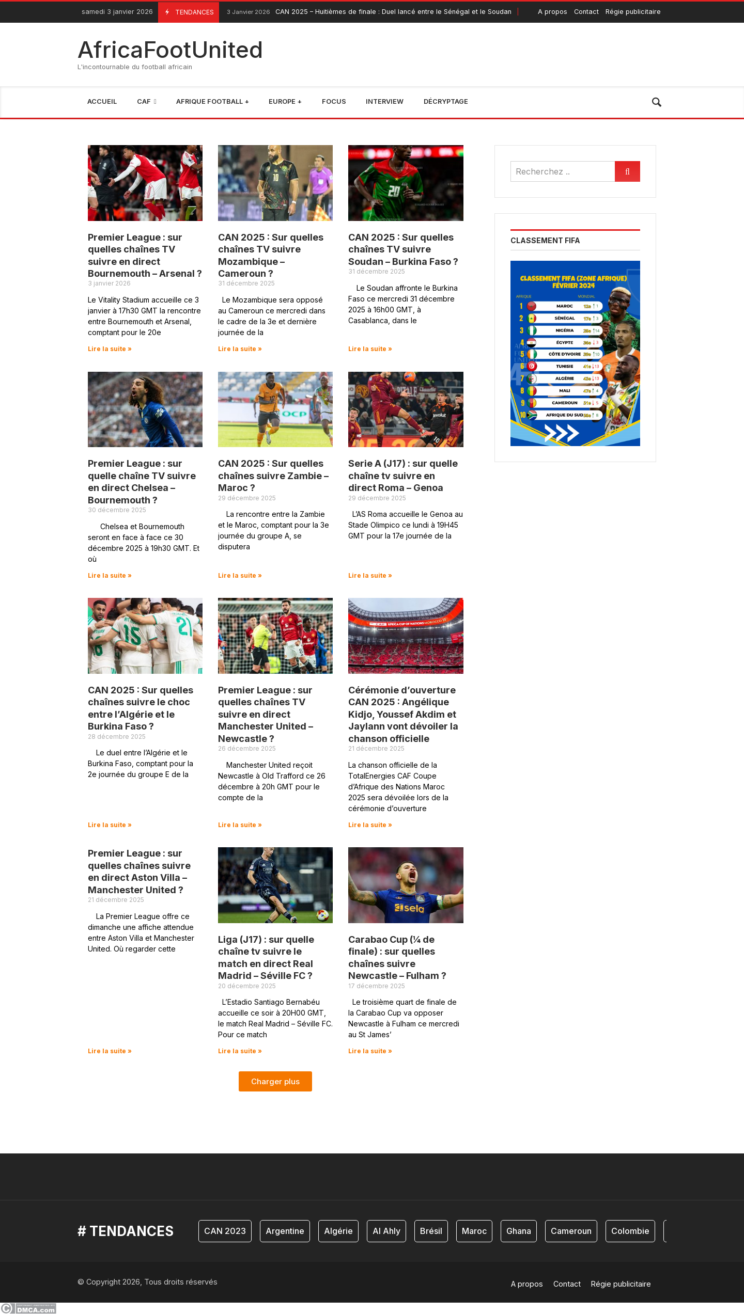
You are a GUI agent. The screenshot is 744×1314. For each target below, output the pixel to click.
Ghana (518, 1231)
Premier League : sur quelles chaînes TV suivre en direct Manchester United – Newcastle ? (265, 714)
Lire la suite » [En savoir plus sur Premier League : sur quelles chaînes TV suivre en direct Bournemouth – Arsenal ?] (110, 349)
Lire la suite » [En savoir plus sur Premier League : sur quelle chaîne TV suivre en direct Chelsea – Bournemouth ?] (110, 575)
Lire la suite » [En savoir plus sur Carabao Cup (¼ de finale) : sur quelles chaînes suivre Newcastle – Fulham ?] (370, 1051)
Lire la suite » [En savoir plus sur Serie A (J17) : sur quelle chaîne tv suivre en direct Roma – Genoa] (370, 575)
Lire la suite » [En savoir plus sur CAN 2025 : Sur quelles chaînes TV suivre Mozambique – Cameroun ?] (240, 349)
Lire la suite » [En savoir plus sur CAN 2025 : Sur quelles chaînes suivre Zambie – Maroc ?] (240, 575)
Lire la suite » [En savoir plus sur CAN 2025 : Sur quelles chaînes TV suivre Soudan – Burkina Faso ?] (370, 349)
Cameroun (571, 1231)
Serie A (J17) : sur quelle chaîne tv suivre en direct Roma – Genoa (403, 475)
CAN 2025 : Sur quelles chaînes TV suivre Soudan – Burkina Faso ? (403, 249)
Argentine (285, 1231)
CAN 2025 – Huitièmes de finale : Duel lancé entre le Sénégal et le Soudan (368, 12)
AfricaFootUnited (170, 50)
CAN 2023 (225, 1231)
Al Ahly (386, 1231)
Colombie (630, 1231)
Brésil (431, 1231)
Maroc (474, 1231)
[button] (275, 1081)
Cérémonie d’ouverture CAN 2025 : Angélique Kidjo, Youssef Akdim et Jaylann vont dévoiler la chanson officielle (403, 714)
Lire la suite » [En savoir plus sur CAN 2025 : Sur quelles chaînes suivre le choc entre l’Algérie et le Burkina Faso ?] (110, 825)
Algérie (338, 1231)
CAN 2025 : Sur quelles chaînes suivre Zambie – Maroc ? (273, 475)
